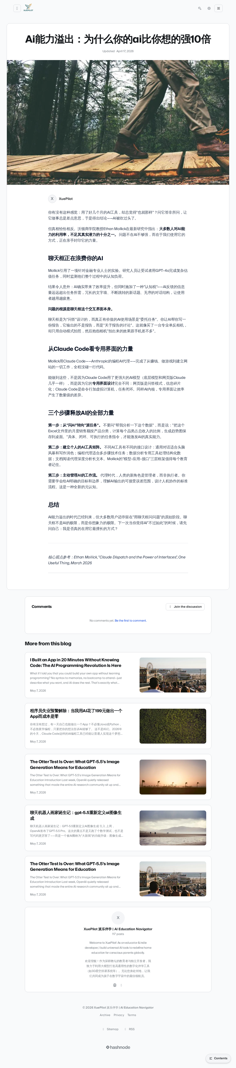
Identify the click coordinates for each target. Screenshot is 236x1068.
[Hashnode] (121, 985)
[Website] (115, 985)
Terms (131, 1015)
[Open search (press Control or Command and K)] (200, 8)
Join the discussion (185, 606)
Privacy (119, 1015)
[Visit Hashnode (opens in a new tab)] (118, 1047)
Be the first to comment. (131, 620)
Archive (105, 1015)
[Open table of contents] (218, 1058)
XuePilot (66, 198)
